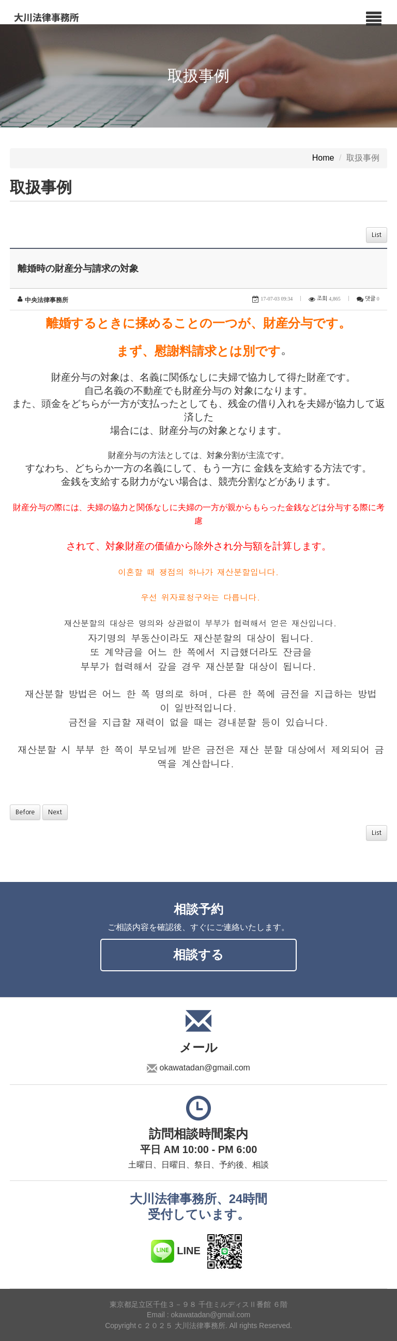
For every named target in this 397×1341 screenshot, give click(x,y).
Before (25, 812)
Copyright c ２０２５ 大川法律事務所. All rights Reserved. (198, 1325)
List (376, 235)
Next (55, 812)
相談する (198, 954)
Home (323, 158)
